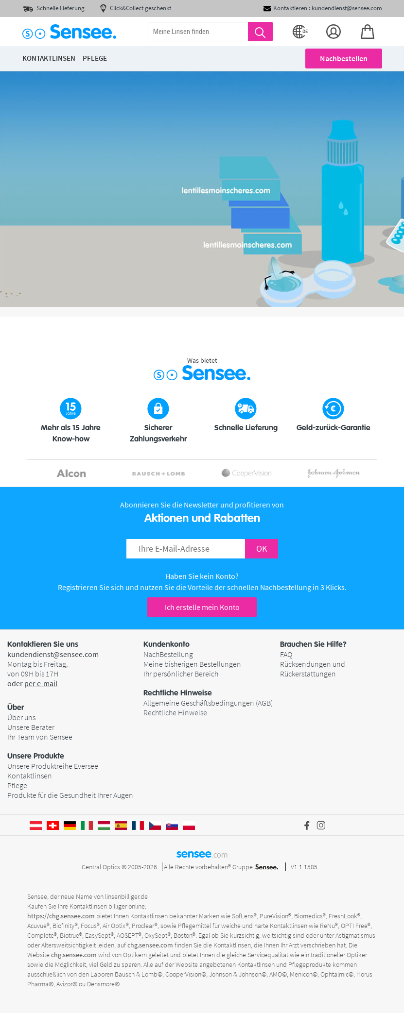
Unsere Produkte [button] (35, 756)
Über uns (21, 717)
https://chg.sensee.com (61, 916)
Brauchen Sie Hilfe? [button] (313, 644)
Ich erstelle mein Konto (202, 607)
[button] (75, 707)
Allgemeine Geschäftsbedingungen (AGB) (208, 703)
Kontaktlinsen (29, 775)
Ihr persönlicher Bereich (180, 673)
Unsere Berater (30, 727)
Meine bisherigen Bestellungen (192, 664)
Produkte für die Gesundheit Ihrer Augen (70, 795)
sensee (202, 853)
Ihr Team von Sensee (39, 737)
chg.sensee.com (150, 945)
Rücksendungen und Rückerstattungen (312, 668)
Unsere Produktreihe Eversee (52, 766)
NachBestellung (168, 654)
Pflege (17, 785)
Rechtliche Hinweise (175, 712)
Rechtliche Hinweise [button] (177, 693)
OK (261, 548)
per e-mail (40, 683)
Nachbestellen (344, 58)
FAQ (286, 654)
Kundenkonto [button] (166, 644)
